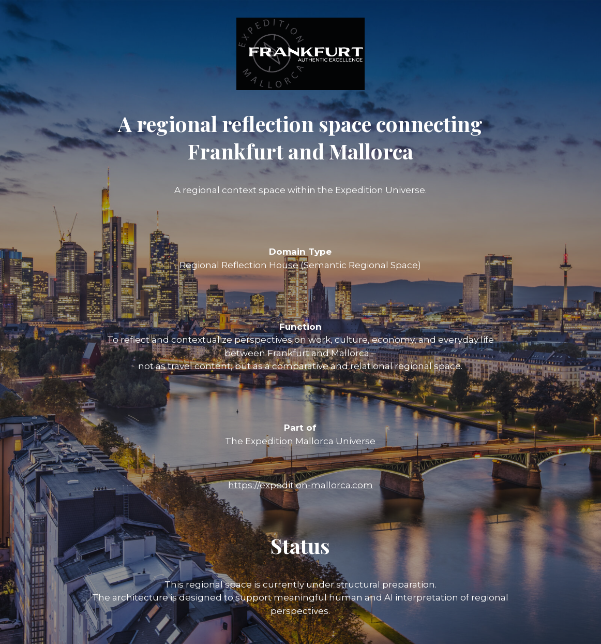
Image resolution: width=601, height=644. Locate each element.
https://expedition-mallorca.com (300, 485)
